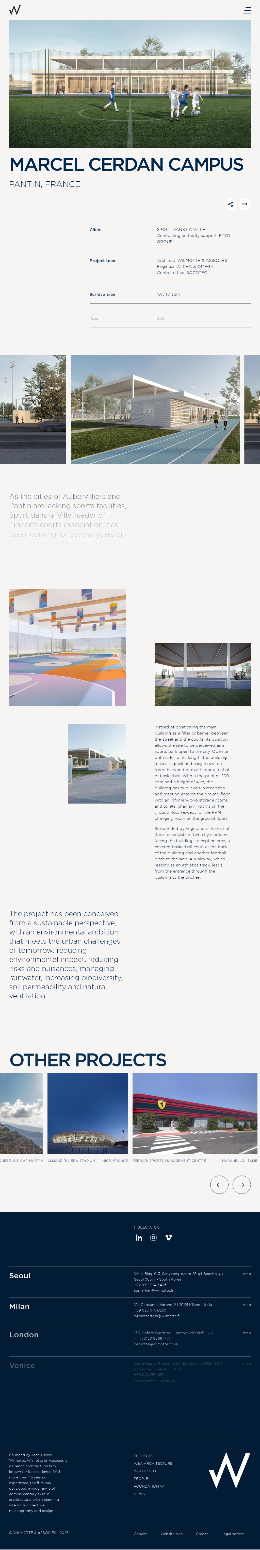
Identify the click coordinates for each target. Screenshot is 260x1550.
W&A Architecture (153, 1475)
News (139, 1506)
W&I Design (145, 1483)
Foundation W (149, 1498)
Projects (143, 1468)
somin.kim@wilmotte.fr (154, 1302)
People (141, 1490)
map (247, 1285)
